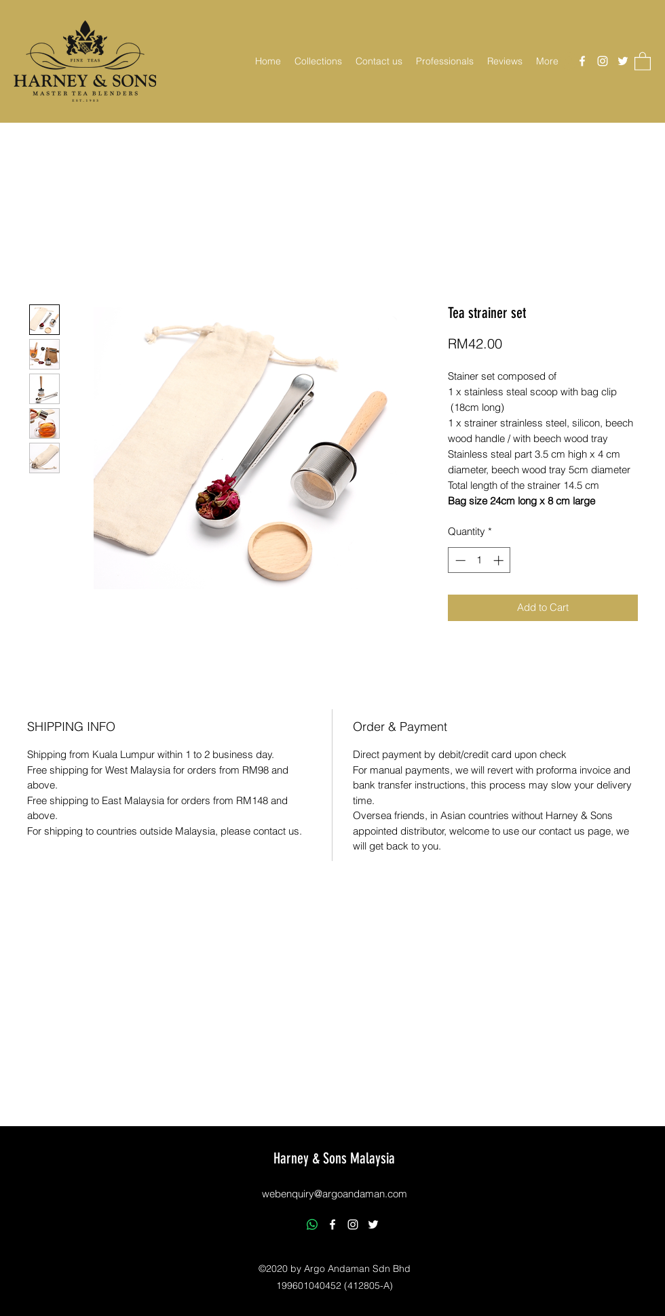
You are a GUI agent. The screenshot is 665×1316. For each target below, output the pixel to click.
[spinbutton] (479, 560)
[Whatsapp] (312, 1224)
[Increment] (500, 560)
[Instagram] (602, 61)
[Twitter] (623, 61)
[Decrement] (459, 560)
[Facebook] (582, 61)
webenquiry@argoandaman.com (334, 1193)
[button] (318, 61)
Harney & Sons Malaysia (334, 1158)
